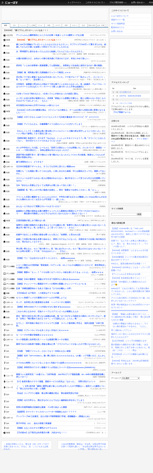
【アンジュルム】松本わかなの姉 (125, 274)
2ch (14, 25)
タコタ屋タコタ (125, 92)
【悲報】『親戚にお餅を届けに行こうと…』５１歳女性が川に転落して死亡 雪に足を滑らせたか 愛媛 (130, 317)
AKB (66, 25)
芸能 (48, 25)
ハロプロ (57, 25)
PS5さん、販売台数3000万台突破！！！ (128, 264)
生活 (83, 25)
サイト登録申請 (118, 24)
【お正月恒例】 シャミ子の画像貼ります (129, 341)
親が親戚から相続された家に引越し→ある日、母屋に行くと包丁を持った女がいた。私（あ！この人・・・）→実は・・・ (130, 347)
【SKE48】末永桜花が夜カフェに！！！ (128, 278)
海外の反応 (91, 25)
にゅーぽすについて (120, 16)
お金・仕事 (100, 25)
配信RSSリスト (118, 27)
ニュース (23, 25)
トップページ (73, 2)
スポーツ (74, 25)
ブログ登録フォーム (122, 112)
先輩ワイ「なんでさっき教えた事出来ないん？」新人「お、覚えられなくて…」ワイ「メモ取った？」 (129, 244)
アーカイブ (116, 378)
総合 (5, 25)
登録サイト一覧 (118, 20)
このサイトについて (94, 2)
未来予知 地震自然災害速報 (130, 96)
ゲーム (40, 25)
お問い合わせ (137, 2)
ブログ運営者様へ (117, 2)
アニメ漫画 (31, 25)
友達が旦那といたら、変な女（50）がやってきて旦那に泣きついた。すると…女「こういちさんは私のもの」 (26, 446)
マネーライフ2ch (125, 103)
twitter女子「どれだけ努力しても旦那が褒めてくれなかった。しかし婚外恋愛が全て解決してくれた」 (130, 291)
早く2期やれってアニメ (121, 330)
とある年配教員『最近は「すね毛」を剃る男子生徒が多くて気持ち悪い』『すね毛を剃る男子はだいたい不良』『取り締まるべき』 (83, 446)
